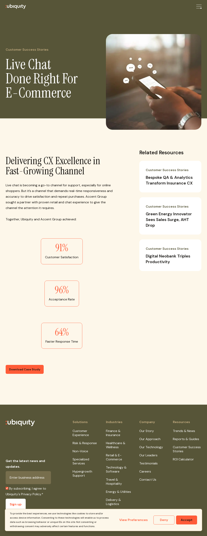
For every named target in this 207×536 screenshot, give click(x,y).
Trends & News (184, 431)
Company (147, 422)
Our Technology (151, 447)
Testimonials (148, 463)
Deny (164, 520)
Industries (114, 422)
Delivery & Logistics (113, 502)
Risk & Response (85, 443)
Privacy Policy (31, 494)
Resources (181, 422)
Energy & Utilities (118, 492)
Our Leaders (148, 455)
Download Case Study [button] (24, 369)
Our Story (146, 431)
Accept (186, 520)
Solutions (80, 422)
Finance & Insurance (113, 433)
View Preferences (133, 520)
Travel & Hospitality (114, 481)
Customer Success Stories (187, 449)
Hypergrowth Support (82, 473)
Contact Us (147, 479)
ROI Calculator (183, 459)
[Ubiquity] (13, 6)
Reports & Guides (186, 439)
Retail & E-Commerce (114, 457)
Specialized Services (81, 461)
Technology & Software (116, 469)
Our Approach (150, 439)
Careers (145, 471)
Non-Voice (80, 451)
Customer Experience (81, 433)
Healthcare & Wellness (115, 445)
